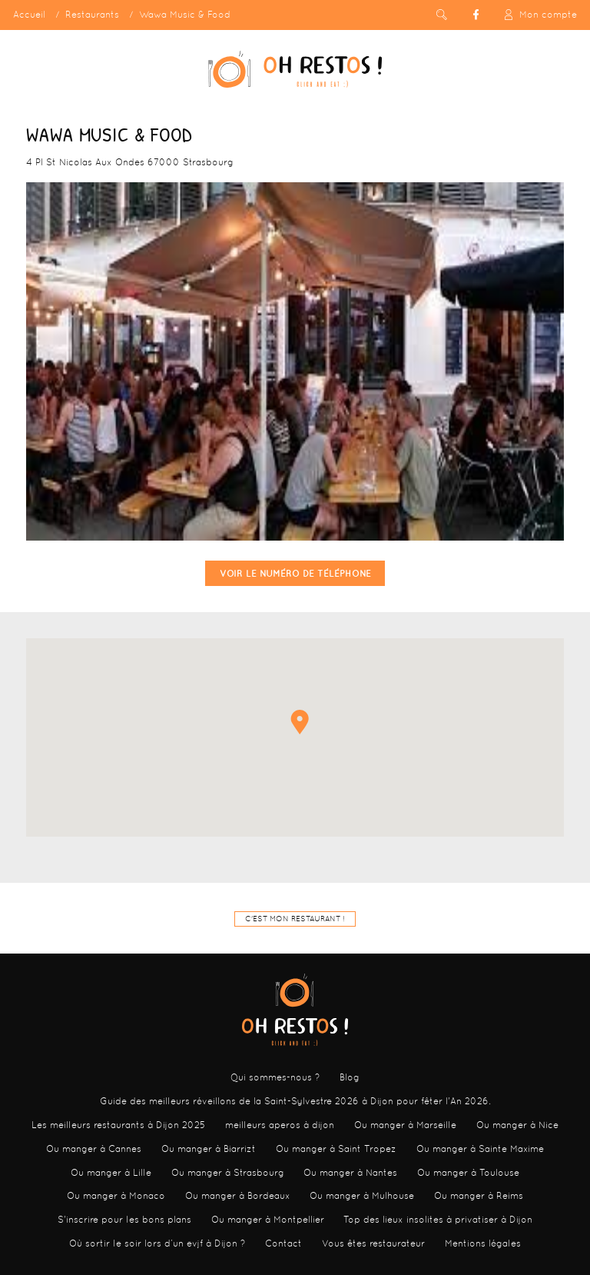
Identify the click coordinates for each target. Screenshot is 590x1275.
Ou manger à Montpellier (267, 1219)
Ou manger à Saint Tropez (336, 1149)
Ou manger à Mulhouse (362, 1195)
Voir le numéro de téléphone (295, 573)
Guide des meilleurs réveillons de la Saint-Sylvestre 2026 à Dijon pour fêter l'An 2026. (295, 1101)
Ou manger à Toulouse (468, 1172)
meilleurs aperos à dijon (279, 1125)
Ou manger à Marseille (405, 1125)
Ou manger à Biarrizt (208, 1149)
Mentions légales (483, 1243)
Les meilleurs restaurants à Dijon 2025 (118, 1125)
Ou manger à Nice (517, 1125)
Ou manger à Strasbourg (227, 1172)
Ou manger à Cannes (93, 1149)
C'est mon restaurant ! (295, 918)
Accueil (29, 14)
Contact (283, 1243)
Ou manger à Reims (478, 1195)
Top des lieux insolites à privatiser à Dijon (437, 1219)
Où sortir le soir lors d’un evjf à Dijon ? (157, 1243)
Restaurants (92, 14)
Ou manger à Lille (111, 1172)
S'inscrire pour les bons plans (124, 1219)
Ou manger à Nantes (350, 1172)
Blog (350, 1077)
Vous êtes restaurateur (373, 1243)
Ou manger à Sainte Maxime (480, 1149)
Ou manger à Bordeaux (237, 1195)
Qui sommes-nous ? (275, 1077)
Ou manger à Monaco (116, 1195)
